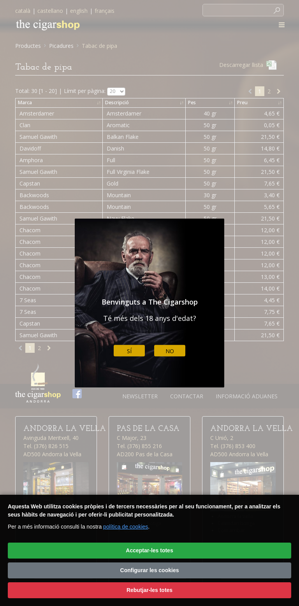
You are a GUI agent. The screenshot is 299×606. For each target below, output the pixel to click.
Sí (129, 350)
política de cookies (125, 527)
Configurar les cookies (149, 570)
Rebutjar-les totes (149, 590)
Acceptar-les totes (149, 550)
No (169, 350)
